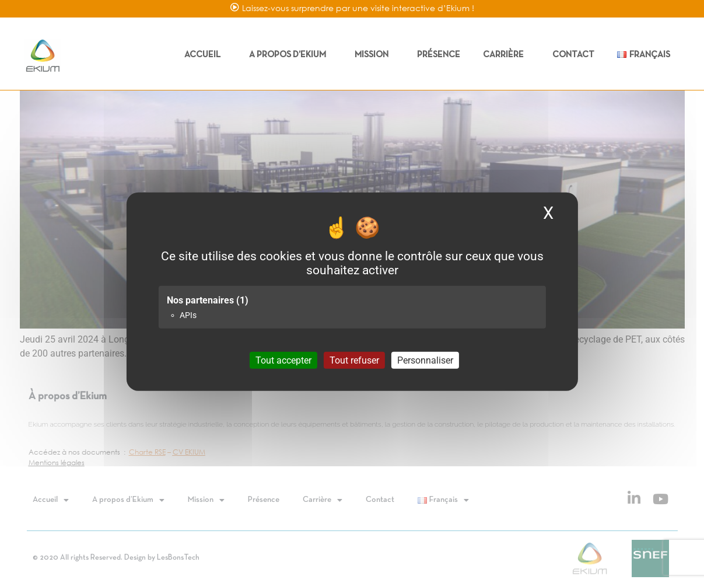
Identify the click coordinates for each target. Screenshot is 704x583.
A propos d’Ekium (290, 55)
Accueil (205, 55)
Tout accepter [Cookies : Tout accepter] (283, 360)
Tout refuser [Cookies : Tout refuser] (354, 360)
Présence (438, 55)
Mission (374, 55)
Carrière (506, 55)
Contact (573, 55)
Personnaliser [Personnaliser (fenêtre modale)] (425, 360)
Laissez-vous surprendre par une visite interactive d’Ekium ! (358, 7)
